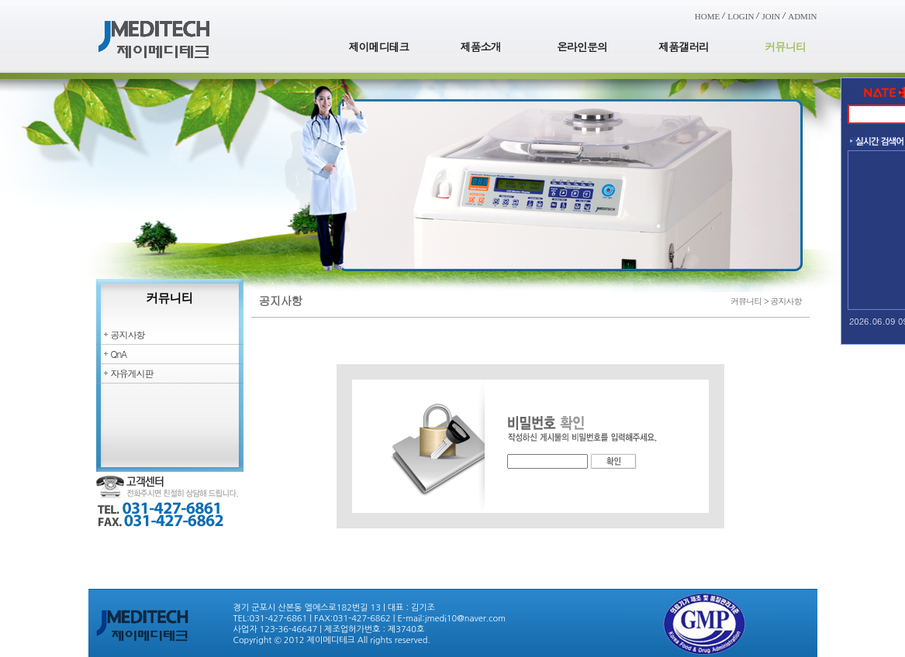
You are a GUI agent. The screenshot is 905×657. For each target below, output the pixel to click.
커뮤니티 (785, 46)
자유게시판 (132, 373)
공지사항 (128, 334)
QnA (119, 353)
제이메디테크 (379, 46)
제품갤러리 (683, 46)
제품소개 (481, 46)
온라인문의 (582, 46)
